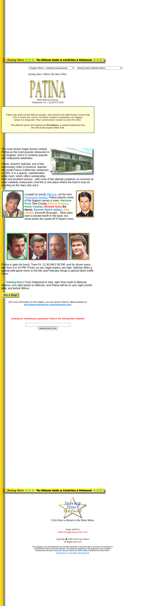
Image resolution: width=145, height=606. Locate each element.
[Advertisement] (55, 28)
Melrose (52, 194)
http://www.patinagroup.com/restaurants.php (47, 304)
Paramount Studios (36, 197)
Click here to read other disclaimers (72, 552)
